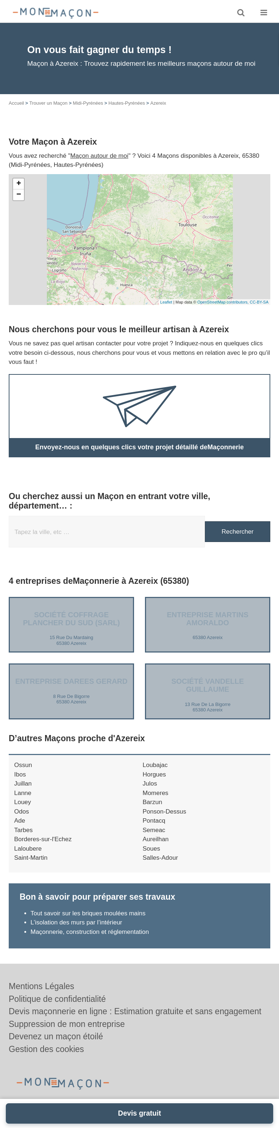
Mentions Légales (41, 986)
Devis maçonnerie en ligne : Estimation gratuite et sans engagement (135, 1011)
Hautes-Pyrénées (127, 103)
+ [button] (18, 183)
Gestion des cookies (46, 1049)
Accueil (16, 103)
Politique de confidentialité (57, 999)
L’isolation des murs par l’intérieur (76, 922)
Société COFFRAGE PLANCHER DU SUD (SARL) (71, 619)
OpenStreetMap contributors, (223, 302)
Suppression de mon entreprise (67, 1024)
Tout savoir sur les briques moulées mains (88, 913)
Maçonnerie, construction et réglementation (90, 931)
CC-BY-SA (259, 302)
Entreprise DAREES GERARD (71, 681)
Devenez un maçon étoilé (56, 1036)
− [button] (18, 194)
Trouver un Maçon (48, 103)
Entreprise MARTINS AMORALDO (207, 619)
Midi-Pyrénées (88, 103)
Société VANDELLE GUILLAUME (207, 685)
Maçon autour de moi (99, 155)
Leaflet (166, 302)
